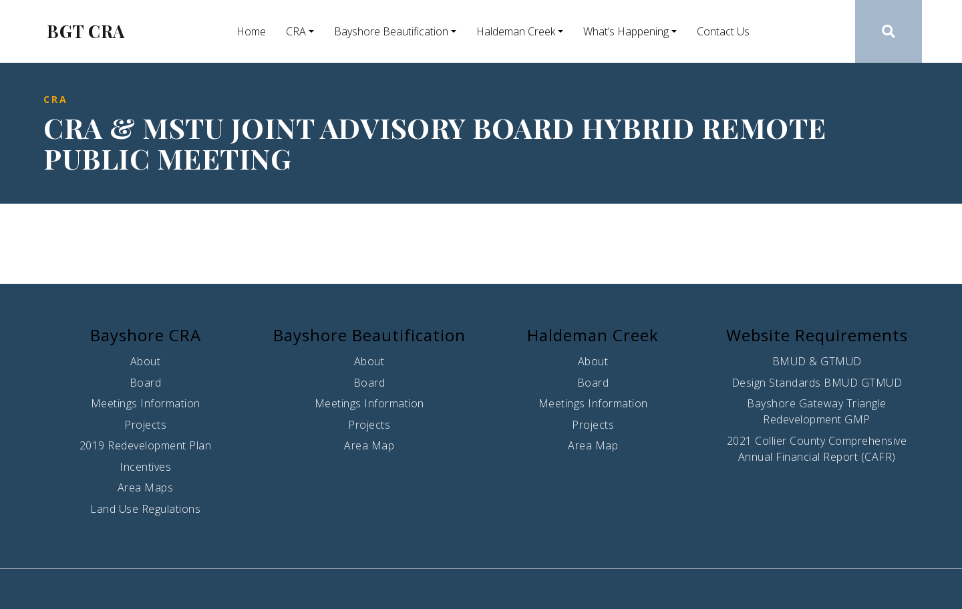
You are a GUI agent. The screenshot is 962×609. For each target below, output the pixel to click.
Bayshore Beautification (391, 31)
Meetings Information (145, 403)
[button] (889, 31)
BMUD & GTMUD (817, 361)
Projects (145, 424)
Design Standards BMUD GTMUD (817, 382)
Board (146, 382)
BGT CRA (86, 31)
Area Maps (146, 487)
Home (251, 31)
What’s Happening (626, 31)
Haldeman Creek (515, 31)
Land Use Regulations (145, 508)
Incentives (145, 466)
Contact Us (723, 31)
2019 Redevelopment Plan (145, 445)
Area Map (369, 445)
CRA (296, 31)
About (145, 361)
